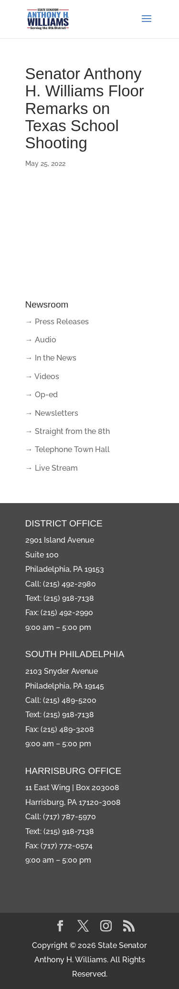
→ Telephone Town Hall (67, 449)
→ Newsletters (51, 413)
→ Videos (42, 376)
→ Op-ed (41, 394)
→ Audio (40, 339)
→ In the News (50, 357)
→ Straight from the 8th (67, 431)
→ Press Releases (57, 321)
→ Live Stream (51, 468)
